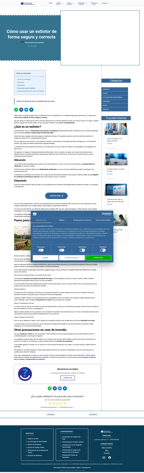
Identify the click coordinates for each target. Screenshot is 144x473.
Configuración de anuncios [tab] (82, 220)
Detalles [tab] (61, 220)
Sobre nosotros (107, 449)
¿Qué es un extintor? (24, 79)
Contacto (107, 454)
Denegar (45, 257)
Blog (106, 451)
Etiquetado (21, 85)
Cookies (78, 468)
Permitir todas (98, 257)
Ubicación (21, 82)
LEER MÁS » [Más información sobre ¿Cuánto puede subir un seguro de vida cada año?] (110, 204)
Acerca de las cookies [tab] (103, 220)
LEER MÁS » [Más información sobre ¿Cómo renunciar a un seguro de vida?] (110, 143)
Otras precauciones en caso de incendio (31, 91)
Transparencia (86, 468)
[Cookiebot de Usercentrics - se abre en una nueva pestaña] (103, 214)
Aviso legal (57, 468)
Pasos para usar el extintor (26, 88)
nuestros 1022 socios (47, 229)
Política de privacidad (68, 468)
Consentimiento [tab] (41, 220)
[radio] (50, 405)
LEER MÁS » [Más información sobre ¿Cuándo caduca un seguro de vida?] (110, 174)
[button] (59, 3)
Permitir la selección (72, 257)
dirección (107, 436)
